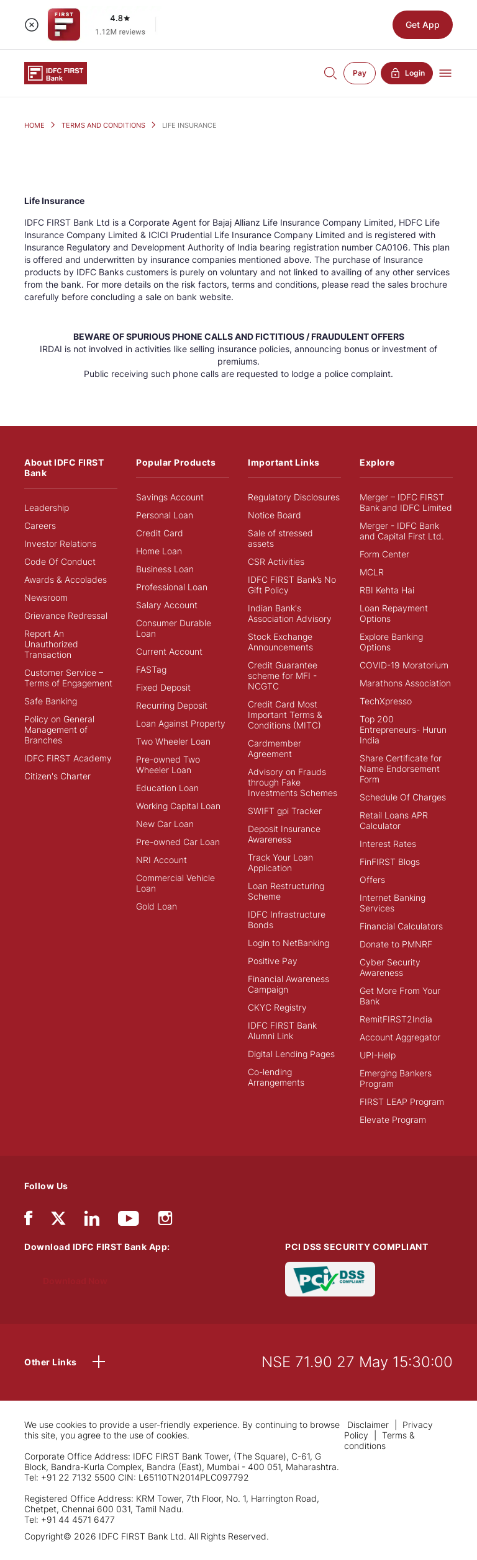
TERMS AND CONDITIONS (103, 125)
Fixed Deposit (163, 687)
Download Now (75, 1280)
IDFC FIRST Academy (68, 758)
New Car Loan (165, 823)
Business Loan (165, 569)
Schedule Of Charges (403, 797)
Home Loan (159, 551)
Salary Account (167, 605)
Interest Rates (388, 843)
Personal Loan (164, 515)
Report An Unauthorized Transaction (51, 644)
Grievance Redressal (65, 615)
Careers (40, 525)
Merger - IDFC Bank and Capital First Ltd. (402, 530)
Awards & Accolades (65, 579)
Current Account (169, 651)
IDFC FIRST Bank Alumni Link (282, 1030)
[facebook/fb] (28, 1221)
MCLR (372, 572)
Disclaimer (369, 1424)
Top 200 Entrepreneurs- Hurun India (403, 729)
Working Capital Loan (178, 805)
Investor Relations (60, 543)
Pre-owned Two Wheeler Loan (168, 764)
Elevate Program (393, 1119)
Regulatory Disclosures (294, 497)
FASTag (151, 669)
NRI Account (161, 859)
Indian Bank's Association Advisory (290, 613)
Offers (372, 879)
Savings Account (170, 497)
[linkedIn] (91, 1221)
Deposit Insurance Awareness (284, 833)
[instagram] (165, 1221)
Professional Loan (171, 587)
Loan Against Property (180, 723)
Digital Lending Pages (291, 1053)
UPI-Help (378, 1055)
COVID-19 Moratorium (404, 665)
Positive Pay (273, 960)
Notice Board (274, 515)
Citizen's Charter (57, 776)
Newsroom (46, 597)
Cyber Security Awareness (390, 967)
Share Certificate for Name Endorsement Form (401, 768)
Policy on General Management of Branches (59, 729)
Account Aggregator (400, 1037)
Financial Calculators (401, 926)
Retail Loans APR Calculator (394, 820)
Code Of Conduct (60, 561)
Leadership (46, 507)
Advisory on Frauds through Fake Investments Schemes (292, 782)
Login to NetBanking (288, 942)
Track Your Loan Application (280, 862)
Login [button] (407, 73)
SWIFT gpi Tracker (285, 810)
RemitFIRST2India (396, 1019)
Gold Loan (156, 906)
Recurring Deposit (171, 705)
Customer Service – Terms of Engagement (68, 677)
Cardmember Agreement (274, 748)
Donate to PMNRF (396, 944)
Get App (423, 24)
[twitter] (58, 1217)
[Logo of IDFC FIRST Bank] (55, 72)
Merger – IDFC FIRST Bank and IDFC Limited (406, 502)
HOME (34, 125)
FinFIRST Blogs (390, 861)
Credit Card (159, 533)
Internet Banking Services (392, 902)
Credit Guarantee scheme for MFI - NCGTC (282, 675)
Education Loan (167, 787)
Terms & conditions (379, 1440)
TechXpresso (386, 701)
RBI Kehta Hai (387, 590)
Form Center (384, 554)
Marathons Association (405, 683)
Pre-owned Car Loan (178, 841)
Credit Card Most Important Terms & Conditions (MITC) (285, 714)
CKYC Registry (277, 1007)
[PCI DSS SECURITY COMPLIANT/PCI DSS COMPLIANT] (330, 1278)
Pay (359, 73)
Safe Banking (50, 701)
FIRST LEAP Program (402, 1101)
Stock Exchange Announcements (280, 641)
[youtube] (128, 1221)
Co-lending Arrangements (276, 1077)
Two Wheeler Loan (173, 741)
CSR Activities (276, 561)
